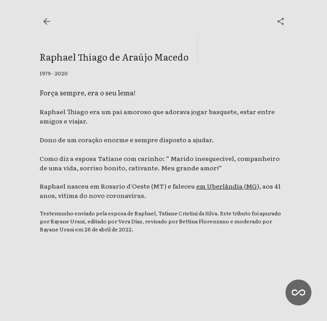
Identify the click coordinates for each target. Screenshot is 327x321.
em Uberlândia (220, 185)
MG (251, 185)
